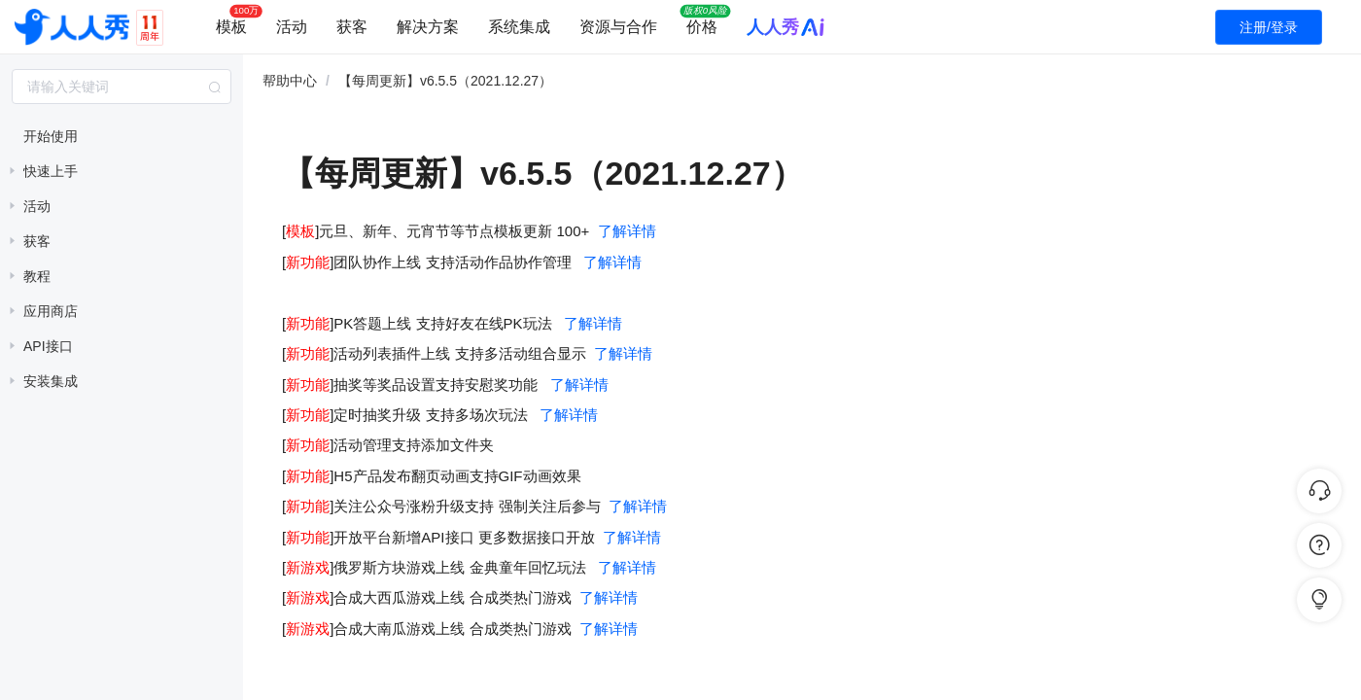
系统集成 (519, 26)
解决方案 (428, 26)
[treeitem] (121, 136)
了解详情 (627, 231)
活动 (291, 26)
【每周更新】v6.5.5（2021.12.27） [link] (445, 80)
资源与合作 (618, 26)
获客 (351, 26)
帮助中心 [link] (289, 80)
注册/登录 (1268, 27)
